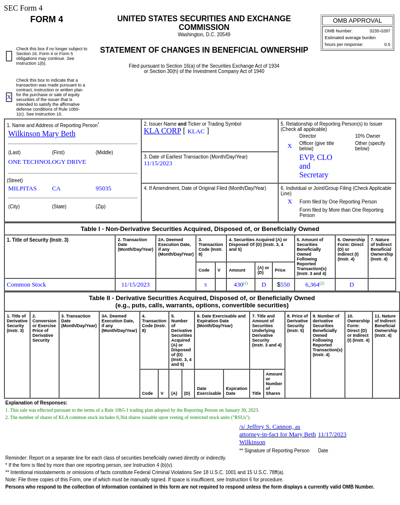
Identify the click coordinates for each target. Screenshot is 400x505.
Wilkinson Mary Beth (41, 134)
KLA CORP (162, 131)
